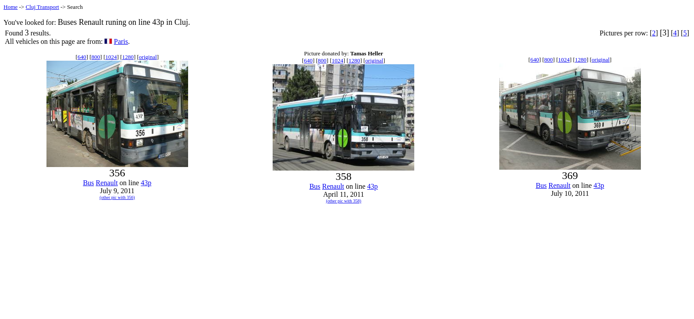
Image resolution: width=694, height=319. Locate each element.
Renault (107, 183)
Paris (121, 41)
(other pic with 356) (117, 197)
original (148, 57)
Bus (88, 183)
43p (146, 183)
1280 (128, 57)
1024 (111, 57)
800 (96, 57)
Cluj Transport (42, 7)
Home (11, 7)
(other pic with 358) (343, 200)
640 (81, 57)
